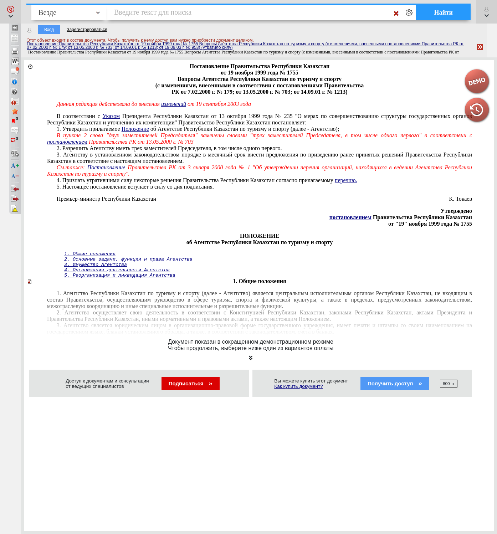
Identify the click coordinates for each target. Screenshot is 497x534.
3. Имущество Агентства (95, 264)
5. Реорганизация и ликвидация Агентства (119, 275)
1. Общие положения (90, 254)
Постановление (106, 167)
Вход (49, 29)
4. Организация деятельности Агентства (117, 270)
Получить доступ (395, 383)
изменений (173, 104)
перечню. (346, 180)
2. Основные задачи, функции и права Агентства (128, 259)
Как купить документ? (298, 386)
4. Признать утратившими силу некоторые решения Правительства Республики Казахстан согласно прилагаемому (207, 180)
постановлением (67, 142)
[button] (10, 12)
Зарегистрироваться (87, 29)
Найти (443, 12)
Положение (135, 129)
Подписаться (190, 383)
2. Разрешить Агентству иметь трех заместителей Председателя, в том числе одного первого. (169, 148)
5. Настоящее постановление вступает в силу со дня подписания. (135, 187)
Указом (111, 116)
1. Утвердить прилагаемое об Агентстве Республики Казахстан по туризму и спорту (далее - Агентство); (198, 129)
